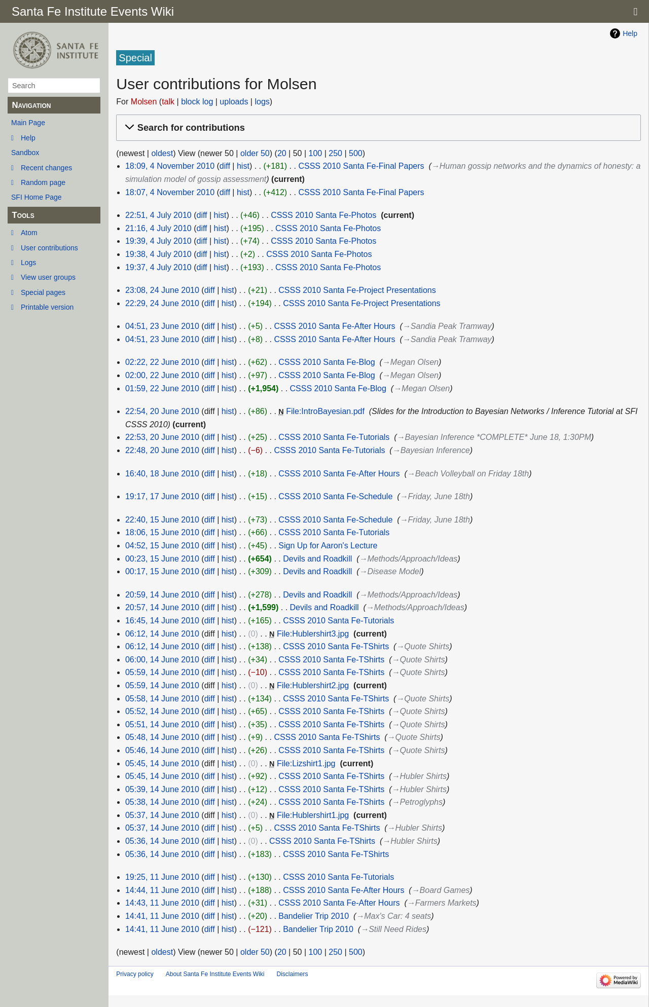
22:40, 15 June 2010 (162, 519)
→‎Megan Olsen (410, 362)
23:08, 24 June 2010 (162, 290)
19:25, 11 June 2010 (162, 877)
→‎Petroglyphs (416, 802)
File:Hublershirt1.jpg (313, 815)
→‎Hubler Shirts (418, 776)
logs (262, 101)
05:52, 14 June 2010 (162, 711)
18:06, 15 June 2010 (162, 532)
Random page (43, 182)
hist (243, 166)
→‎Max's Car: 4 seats (393, 916)
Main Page (28, 123)
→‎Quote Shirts (422, 646)
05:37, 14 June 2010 (162, 815)
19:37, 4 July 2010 (158, 267)
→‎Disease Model (390, 571)
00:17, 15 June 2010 (162, 571)
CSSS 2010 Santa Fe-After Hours (334, 326)
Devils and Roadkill (317, 558)
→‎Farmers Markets (442, 903)
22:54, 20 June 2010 (162, 411)
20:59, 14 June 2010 (162, 594)
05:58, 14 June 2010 (162, 698)
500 (356, 153)
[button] (377, 128)
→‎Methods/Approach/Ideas (408, 558)
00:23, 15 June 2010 (162, 558)
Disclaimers (292, 974)
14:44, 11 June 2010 (162, 890)
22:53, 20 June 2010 (162, 437)
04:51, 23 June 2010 (162, 326)
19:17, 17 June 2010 (162, 496)
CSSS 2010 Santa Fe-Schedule (335, 496)
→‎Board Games (441, 890)
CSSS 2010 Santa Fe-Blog (326, 362)
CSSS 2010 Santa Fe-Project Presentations (357, 290)
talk (168, 101)
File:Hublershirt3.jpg (313, 633)
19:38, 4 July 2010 (158, 254)
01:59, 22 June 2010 (162, 388)
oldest (162, 153)
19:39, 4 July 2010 (158, 241)
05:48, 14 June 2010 (162, 737)
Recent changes (46, 168)
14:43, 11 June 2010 (162, 903)
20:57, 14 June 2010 (162, 607)
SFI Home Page (36, 197)
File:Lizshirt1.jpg (306, 763)
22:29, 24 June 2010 (162, 303)
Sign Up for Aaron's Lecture (327, 545)
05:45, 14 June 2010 (162, 763)
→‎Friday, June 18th (435, 496)
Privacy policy (134, 974)
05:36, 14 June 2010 (162, 841)
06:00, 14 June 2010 (162, 659)
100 (315, 153)
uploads (234, 101)
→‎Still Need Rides (393, 929)
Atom (29, 233)
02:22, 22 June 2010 (162, 362)
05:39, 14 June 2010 (162, 789)
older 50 (255, 153)
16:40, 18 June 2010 (162, 473)
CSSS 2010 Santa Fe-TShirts (336, 646)
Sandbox (25, 152)
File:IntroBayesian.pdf (325, 411)
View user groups (48, 277)
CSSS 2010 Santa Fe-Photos (323, 215)
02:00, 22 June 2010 (162, 375)
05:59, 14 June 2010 (162, 672)
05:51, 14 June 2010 (162, 724)
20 (281, 153)
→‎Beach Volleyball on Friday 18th (468, 473)
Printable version (47, 307)
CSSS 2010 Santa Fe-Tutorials (333, 437)
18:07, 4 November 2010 (169, 192)
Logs (28, 262)
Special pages (43, 292)
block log (197, 101)
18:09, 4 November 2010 (169, 166)
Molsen (144, 101)
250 (335, 153)
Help (28, 138)
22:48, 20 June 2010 (162, 450)
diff (225, 166)
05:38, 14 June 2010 (162, 802)
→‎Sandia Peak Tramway (447, 326)
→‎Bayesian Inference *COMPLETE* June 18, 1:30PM (494, 437)
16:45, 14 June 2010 (162, 620)
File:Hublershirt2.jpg (313, 685)
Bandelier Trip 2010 (313, 916)
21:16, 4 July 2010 (158, 228)
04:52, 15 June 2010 (162, 545)
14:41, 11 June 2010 (162, 916)
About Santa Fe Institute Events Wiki (215, 974)
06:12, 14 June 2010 (162, 633)
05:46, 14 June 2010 (162, 750)
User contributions (49, 248)
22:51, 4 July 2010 (158, 215)
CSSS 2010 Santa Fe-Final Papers (361, 166)
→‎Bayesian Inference (431, 450)
